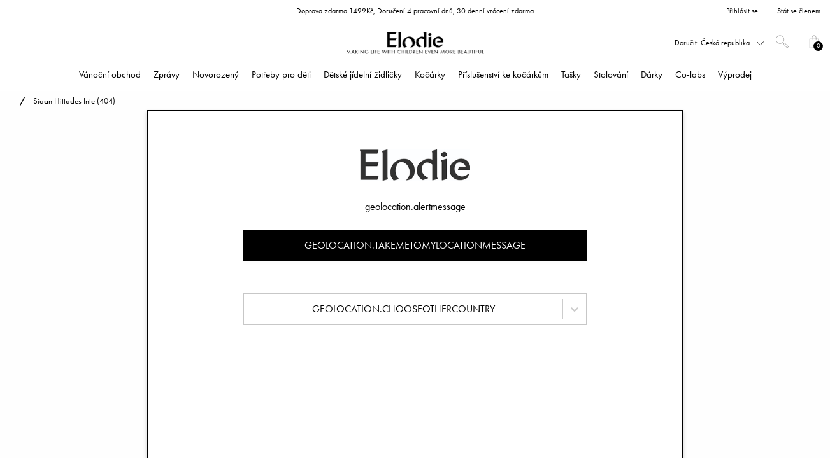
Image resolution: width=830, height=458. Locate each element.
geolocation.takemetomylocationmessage (415, 245)
